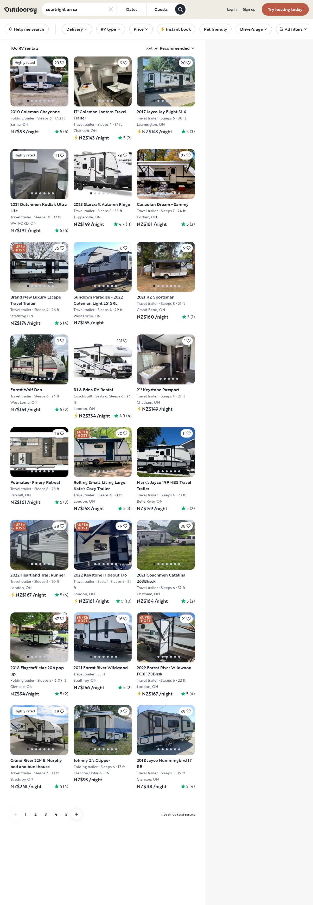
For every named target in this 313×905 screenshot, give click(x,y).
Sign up (249, 9)
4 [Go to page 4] (56, 814)
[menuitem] (232, 9)
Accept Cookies (230, 885)
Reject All (230, 871)
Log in (232, 9)
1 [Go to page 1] (25, 814)
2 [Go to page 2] (35, 814)
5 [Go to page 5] (66, 814)
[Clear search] (111, 9)
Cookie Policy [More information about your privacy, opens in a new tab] (101, 861)
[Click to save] (59, 63)
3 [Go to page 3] (46, 814)
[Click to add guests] (160, 9)
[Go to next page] (76, 814)
